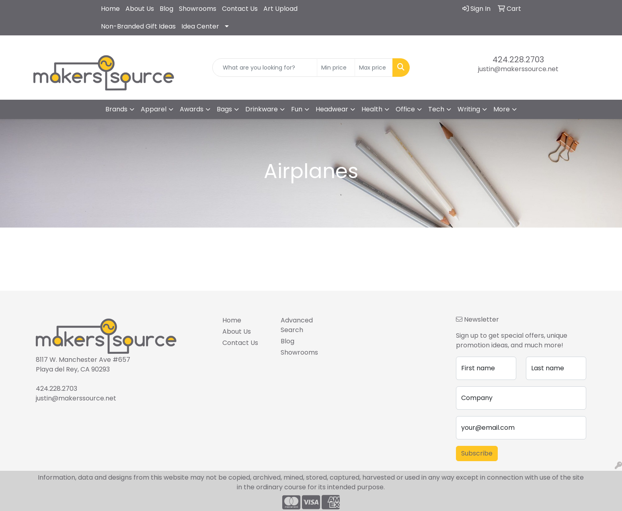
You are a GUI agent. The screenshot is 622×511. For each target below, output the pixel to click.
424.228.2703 (518, 59)
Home (110, 8)
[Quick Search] (265, 67)
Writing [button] (469, 109)
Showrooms (197, 8)
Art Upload (280, 8)
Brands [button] (116, 109)
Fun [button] (296, 109)
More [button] (501, 109)
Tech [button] (436, 109)
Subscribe (477, 453)
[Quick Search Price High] (374, 67)
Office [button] (405, 109)
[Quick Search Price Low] (336, 67)
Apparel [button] (153, 109)
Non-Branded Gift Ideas (138, 26)
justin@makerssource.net (518, 69)
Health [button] (371, 109)
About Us (139, 8)
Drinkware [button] (261, 109)
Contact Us (240, 8)
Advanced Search (297, 325)
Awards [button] (191, 109)
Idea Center (200, 26)
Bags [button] (224, 109)
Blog (166, 8)
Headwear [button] (332, 109)
